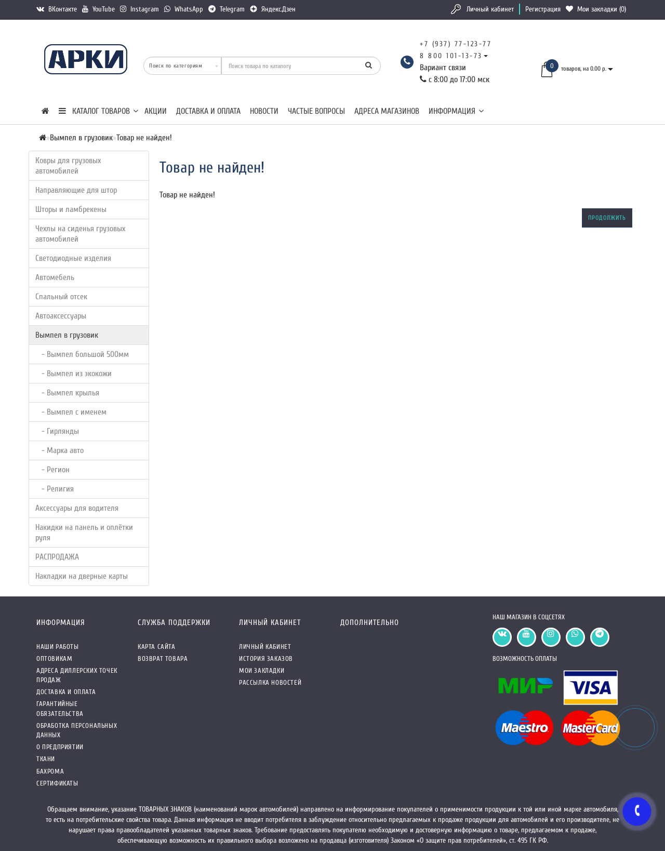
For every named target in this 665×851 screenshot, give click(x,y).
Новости (264, 111)
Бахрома (50, 771)
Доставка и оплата (208, 111)
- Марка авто (59, 450)
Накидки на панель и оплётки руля (84, 532)
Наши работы (57, 646)
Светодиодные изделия (73, 258)
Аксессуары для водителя (76, 508)
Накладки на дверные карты (81, 576)
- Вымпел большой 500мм (82, 354)
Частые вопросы (316, 111)
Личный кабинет (490, 9)
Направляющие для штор (76, 190)
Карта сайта (157, 646)
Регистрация (543, 9)
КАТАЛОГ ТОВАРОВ (98, 111)
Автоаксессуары (60, 316)
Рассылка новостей (270, 682)
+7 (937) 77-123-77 (455, 43)
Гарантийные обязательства (60, 708)
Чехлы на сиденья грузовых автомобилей (80, 234)
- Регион (52, 469)
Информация (456, 111)
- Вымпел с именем (71, 412)
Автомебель (54, 277)
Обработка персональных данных (76, 730)
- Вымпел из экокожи (73, 373)
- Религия (54, 489)
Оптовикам (54, 658)
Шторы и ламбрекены (71, 209)
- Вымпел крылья (67, 392)
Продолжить (607, 217)
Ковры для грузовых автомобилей (68, 166)
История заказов (266, 658)
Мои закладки (261, 670)
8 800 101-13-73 (451, 55)
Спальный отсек (61, 296)
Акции (155, 111)
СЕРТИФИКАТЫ (57, 783)
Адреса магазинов (386, 111)
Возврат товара (163, 658)
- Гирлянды (57, 431)
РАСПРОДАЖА (57, 557)
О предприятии (60, 747)
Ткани (45, 759)
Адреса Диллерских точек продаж (76, 675)
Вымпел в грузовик (66, 335)
